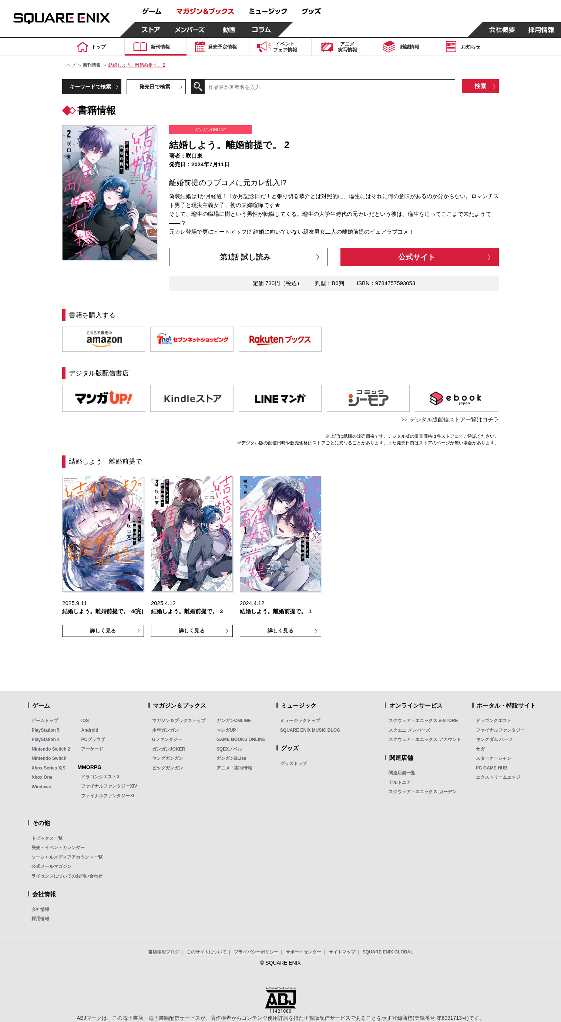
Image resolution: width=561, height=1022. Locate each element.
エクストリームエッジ (498, 777)
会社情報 (40, 909)
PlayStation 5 (45, 730)
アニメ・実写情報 (234, 768)
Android (89, 730)
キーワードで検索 (90, 87)
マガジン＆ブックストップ (178, 720)
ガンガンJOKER (168, 749)
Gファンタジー (167, 739)
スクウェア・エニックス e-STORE (423, 720)
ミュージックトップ (300, 720)
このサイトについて (206, 952)
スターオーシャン (493, 758)
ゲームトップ (44, 720)
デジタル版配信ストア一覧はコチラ (454, 419)
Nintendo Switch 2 (50, 749)
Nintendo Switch (48, 758)
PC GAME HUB (491, 768)
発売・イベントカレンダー (58, 847)
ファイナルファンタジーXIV (109, 786)
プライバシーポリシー (256, 952)
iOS (85, 720)
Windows (41, 786)
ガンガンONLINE (233, 720)
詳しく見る (103, 631)
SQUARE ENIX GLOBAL (388, 952)
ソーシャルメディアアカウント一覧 (67, 857)
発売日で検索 (154, 87)
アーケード (92, 749)
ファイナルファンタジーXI (107, 795)
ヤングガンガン (167, 758)
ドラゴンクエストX (100, 776)
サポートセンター (303, 952)
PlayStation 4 (45, 739)
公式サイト (416, 257)
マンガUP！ (228, 730)
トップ (68, 65)
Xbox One (41, 777)
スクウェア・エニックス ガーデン (422, 791)
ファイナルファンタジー (500, 730)
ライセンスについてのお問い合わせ (67, 876)
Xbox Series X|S (48, 768)
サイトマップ (342, 952)
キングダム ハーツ (494, 739)
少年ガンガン (165, 730)
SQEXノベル (229, 749)
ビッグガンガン (167, 768)
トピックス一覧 (47, 838)
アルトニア (400, 782)
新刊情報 (92, 65)
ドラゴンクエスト (493, 720)
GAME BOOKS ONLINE (240, 739)
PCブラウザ (93, 739)
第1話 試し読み (245, 257)
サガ (480, 749)
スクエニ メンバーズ (409, 730)
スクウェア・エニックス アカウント (425, 739)
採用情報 (40, 918)
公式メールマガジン (51, 866)
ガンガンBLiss (231, 758)
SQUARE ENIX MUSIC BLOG (310, 730)
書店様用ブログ (163, 952)
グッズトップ (293, 763)
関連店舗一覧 (402, 772)
